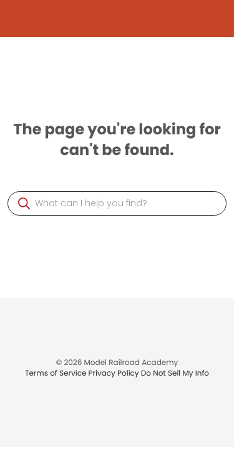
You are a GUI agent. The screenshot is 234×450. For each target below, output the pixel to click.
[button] (24, 203)
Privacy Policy (115, 373)
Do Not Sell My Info (175, 373)
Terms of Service (57, 373)
